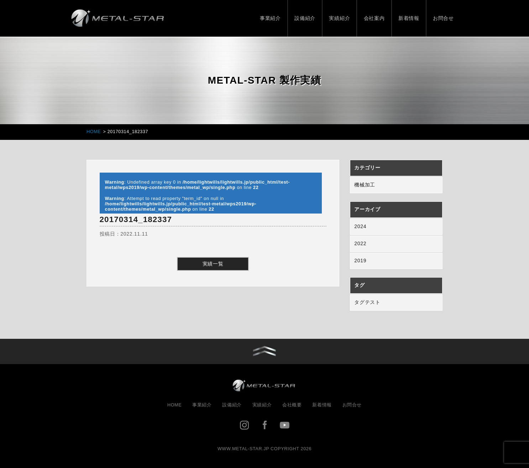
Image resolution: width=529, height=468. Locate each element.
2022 (360, 243)
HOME (174, 405)
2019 (360, 260)
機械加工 (364, 185)
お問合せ (443, 18)
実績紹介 (339, 18)
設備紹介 (304, 18)
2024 (360, 226)
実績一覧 (213, 264)
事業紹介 (270, 18)
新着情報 (408, 18)
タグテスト (367, 302)
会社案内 (374, 18)
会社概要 (292, 405)
